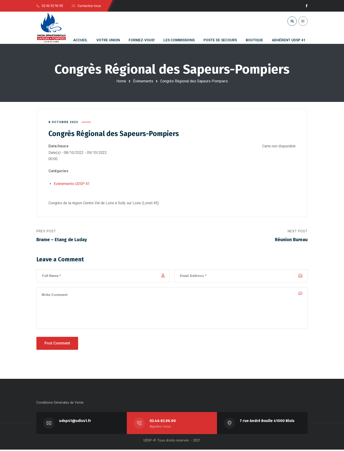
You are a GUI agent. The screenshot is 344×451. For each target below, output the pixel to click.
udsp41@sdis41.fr (75, 422)
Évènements (143, 81)
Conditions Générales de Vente (60, 404)
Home (121, 81)
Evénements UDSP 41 (72, 184)
